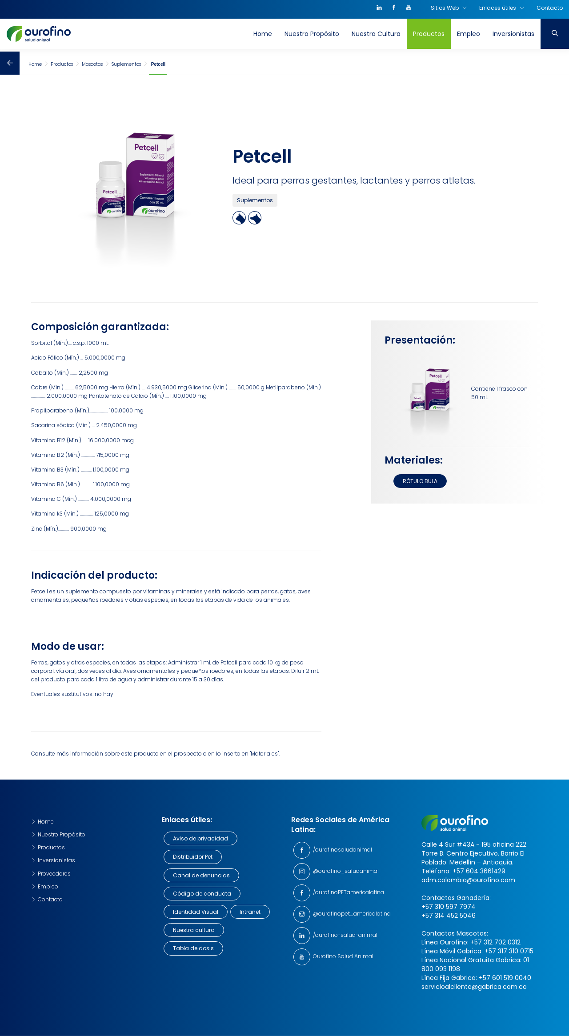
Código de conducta (202, 893)
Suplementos (126, 64)
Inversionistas (513, 36)
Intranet (250, 912)
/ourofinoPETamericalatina (347, 892)
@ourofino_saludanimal (344, 871)
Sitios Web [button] (449, 10)
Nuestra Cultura (376, 36)
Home (262, 36)
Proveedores (51, 873)
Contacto (550, 10)
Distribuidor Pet (192, 856)
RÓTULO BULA (420, 481)
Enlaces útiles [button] (501, 10)
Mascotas (92, 64)
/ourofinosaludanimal (341, 849)
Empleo (468, 36)
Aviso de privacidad (200, 838)
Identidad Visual (195, 912)
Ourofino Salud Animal (341, 956)
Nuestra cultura (194, 930)
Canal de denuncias (201, 875)
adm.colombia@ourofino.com (468, 880)
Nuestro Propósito (311, 36)
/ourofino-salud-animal (343, 935)
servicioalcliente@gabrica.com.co (474, 986)
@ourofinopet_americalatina (350, 913)
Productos (429, 36)
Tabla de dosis (193, 948)
